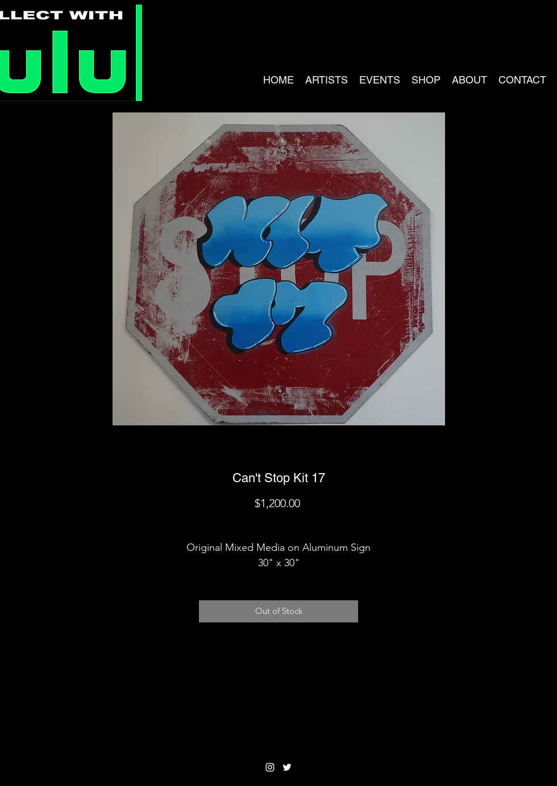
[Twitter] (287, 767)
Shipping (279, 523)
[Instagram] (270, 767)
